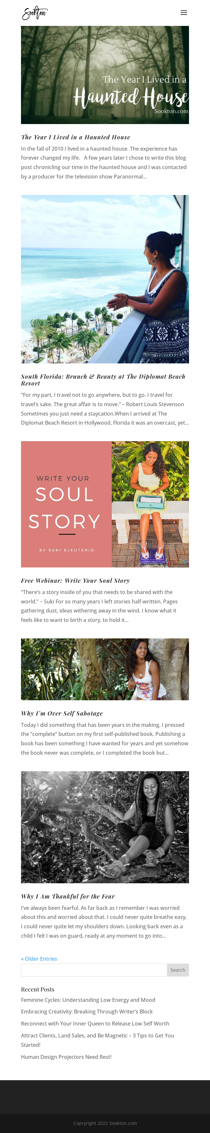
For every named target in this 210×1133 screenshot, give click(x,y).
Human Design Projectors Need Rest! (66, 1056)
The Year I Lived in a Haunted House (75, 137)
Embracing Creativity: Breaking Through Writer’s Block (87, 1011)
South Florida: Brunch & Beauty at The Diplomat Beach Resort (103, 379)
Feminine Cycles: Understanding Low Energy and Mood (88, 999)
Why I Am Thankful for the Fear (68, 896)
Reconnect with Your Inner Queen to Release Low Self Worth (95, 1023)
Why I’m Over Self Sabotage (62, 713)
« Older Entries (39, 958)
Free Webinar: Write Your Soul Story (75, 580)
